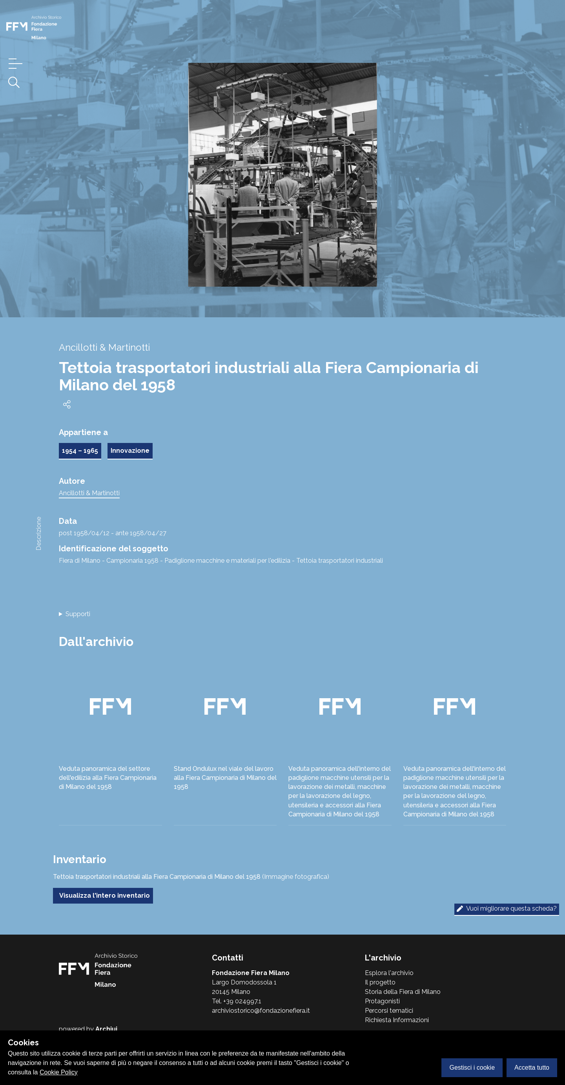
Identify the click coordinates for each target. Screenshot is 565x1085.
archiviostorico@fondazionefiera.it (261, 1010)
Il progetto (380, 982)
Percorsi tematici (389, 1010)
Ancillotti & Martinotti (89, 493)
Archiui (106, 1029)
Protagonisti (382, 1001)
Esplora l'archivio (389, 973)
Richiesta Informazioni (397, 1020)
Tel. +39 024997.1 (236, 1001)
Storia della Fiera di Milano (403, 991)
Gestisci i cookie (472, 1067)
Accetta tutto (531, 1067)
